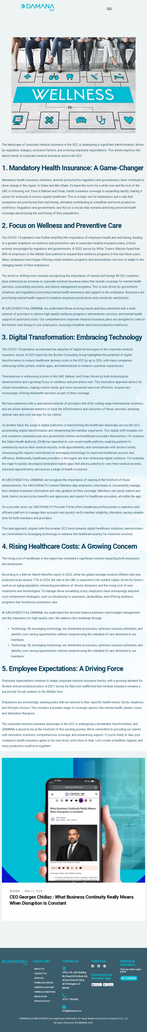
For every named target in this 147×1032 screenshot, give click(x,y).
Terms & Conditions (45, 992)
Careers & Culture (44, 987)
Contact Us (40, 973)
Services (39, 978)
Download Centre (43, 983)
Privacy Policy (42, 1001)
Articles (15, 891)
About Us (39, 969)
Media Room (40, 997)
